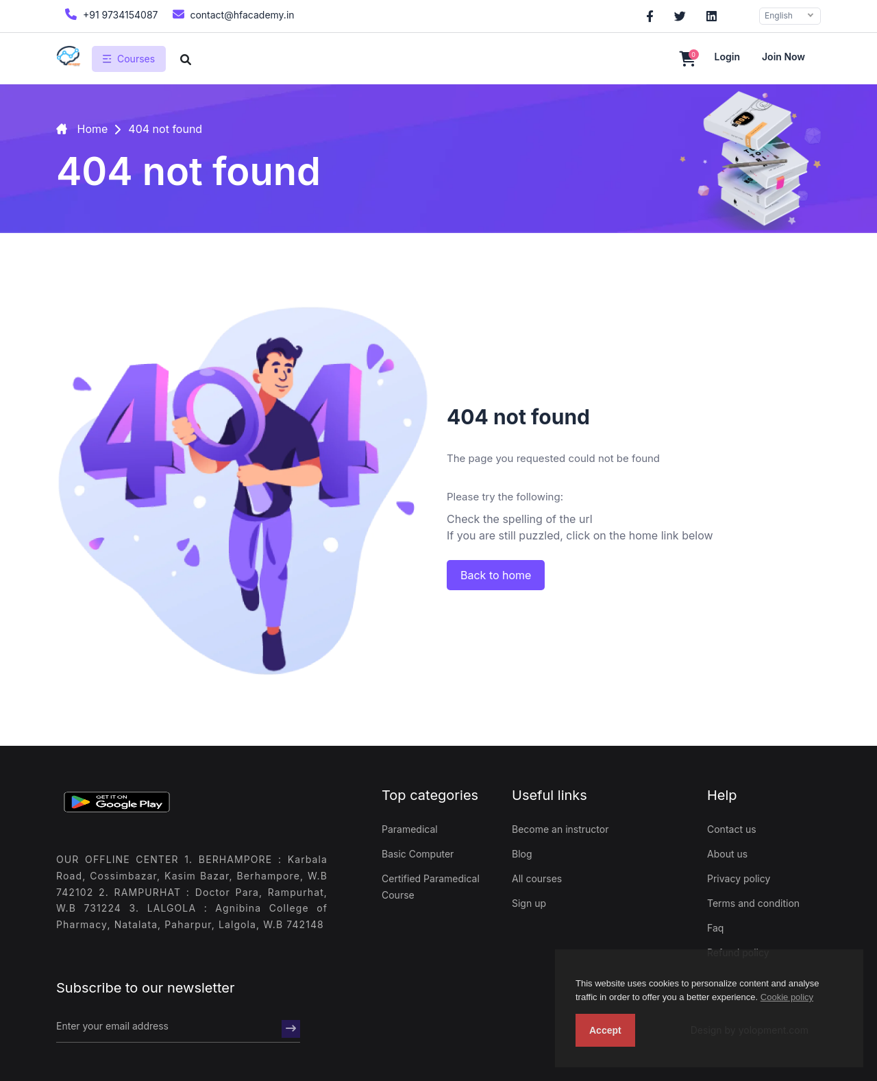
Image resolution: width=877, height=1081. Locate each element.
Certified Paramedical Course (431, 887)
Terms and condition (753, 903)
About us (727, 854)
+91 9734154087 (110, 14)
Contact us (731, 829)
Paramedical (410, 829)
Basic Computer (418, 854)
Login (727, 56)
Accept (605, 1030)
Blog (522, 854)
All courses (537, 878)
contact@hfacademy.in (232, 14)
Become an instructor (560, 829)
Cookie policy (787, 997)
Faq (715, 928)
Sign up (529, 903)
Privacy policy (738, 878)
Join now (783, 56)
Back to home (495, 575)
